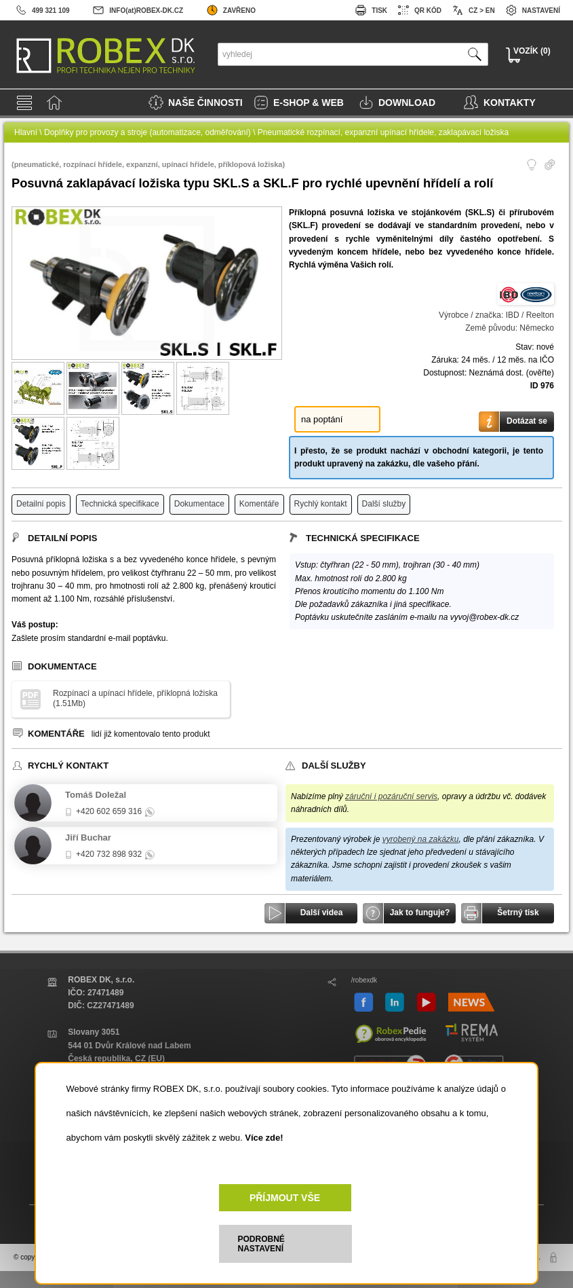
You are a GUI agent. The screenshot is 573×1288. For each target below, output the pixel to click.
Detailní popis (41, 504)
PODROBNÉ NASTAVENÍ (261, 1243)
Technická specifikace (120, 504)
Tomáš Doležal (95, 795)
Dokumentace (199, 504)
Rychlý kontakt (320, 504)
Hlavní (25, 132)
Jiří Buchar (88, 837)
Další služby (384, 504)
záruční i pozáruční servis (391, 796)
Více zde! (264, 1138)
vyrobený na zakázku (420, 839)
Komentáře (259, 504)
